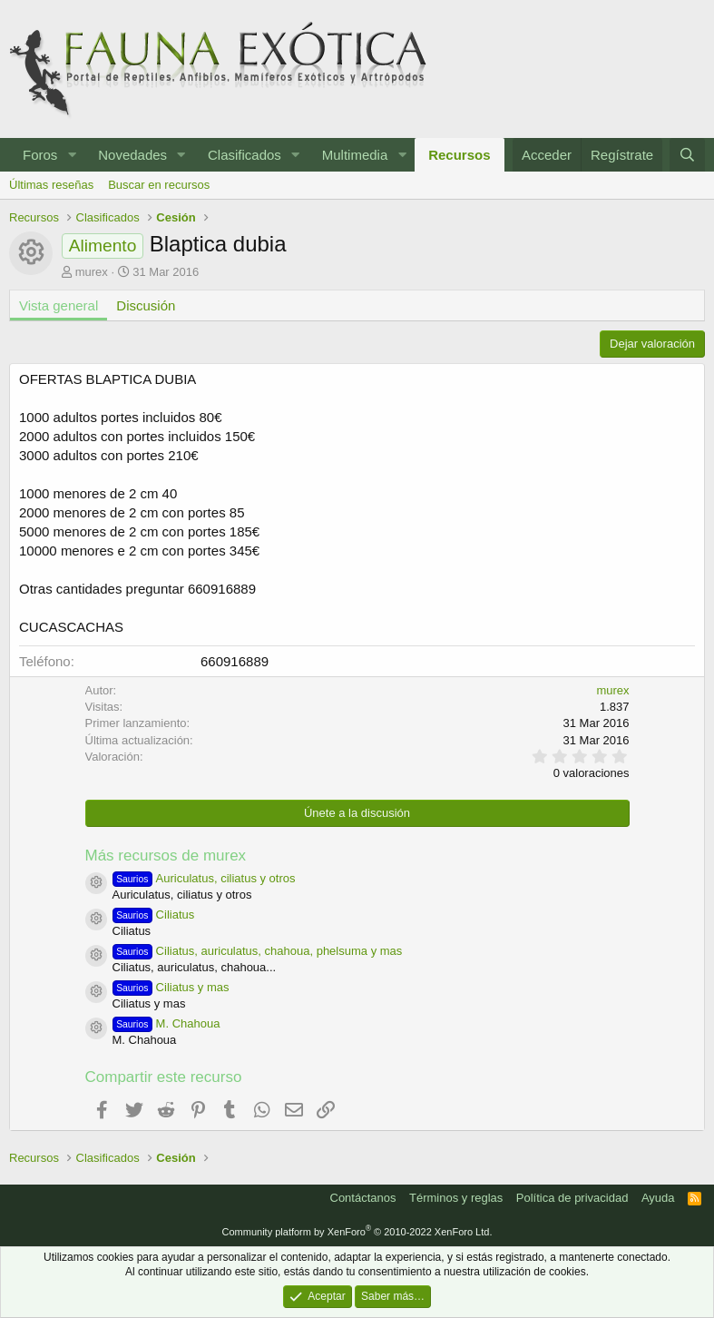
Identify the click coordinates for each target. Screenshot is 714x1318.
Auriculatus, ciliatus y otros (204, 878)
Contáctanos (363, 1198)
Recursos (459, 154)
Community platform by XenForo (357, 1231)
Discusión (145, 305)
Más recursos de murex (166, 855)
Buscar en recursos (159, 185)
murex (91, 272)
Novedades (132, 154)
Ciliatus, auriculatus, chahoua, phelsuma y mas (257, 951)
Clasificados (244, 154)
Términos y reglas (456, 1198)
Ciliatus (153, 914)
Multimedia (355, 154)
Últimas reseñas (51, 185)
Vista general (58, 305)
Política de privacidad (572, 1198)
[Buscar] (687, 155)
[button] (71, 155)
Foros (40, 154)
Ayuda (658, 1198)
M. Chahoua (166, 1023)
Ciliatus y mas (171, 987)
